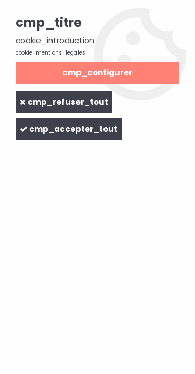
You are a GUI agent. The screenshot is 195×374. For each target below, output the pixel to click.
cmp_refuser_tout (64, 102)
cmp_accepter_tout (69, 129)
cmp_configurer (97, 72)
